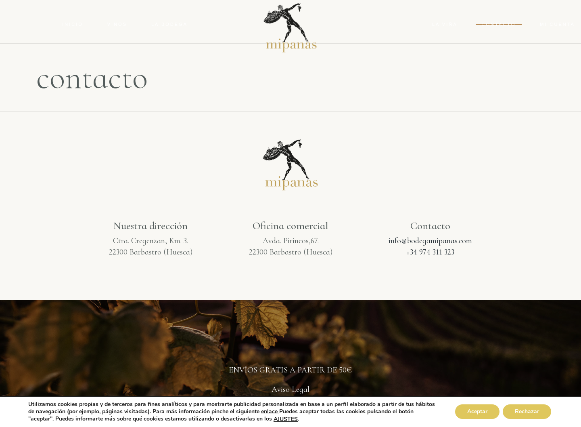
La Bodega (169, 24)
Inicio (72, 24)
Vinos (117, 24)
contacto (499, 24)
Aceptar (477, 412)
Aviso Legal (290, 389)
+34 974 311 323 (430, 252)
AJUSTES (286, 419)
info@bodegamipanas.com (430, 241)
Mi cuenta (557, 24)
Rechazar (527, 412)
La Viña (445, 24)
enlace (270, 411)
